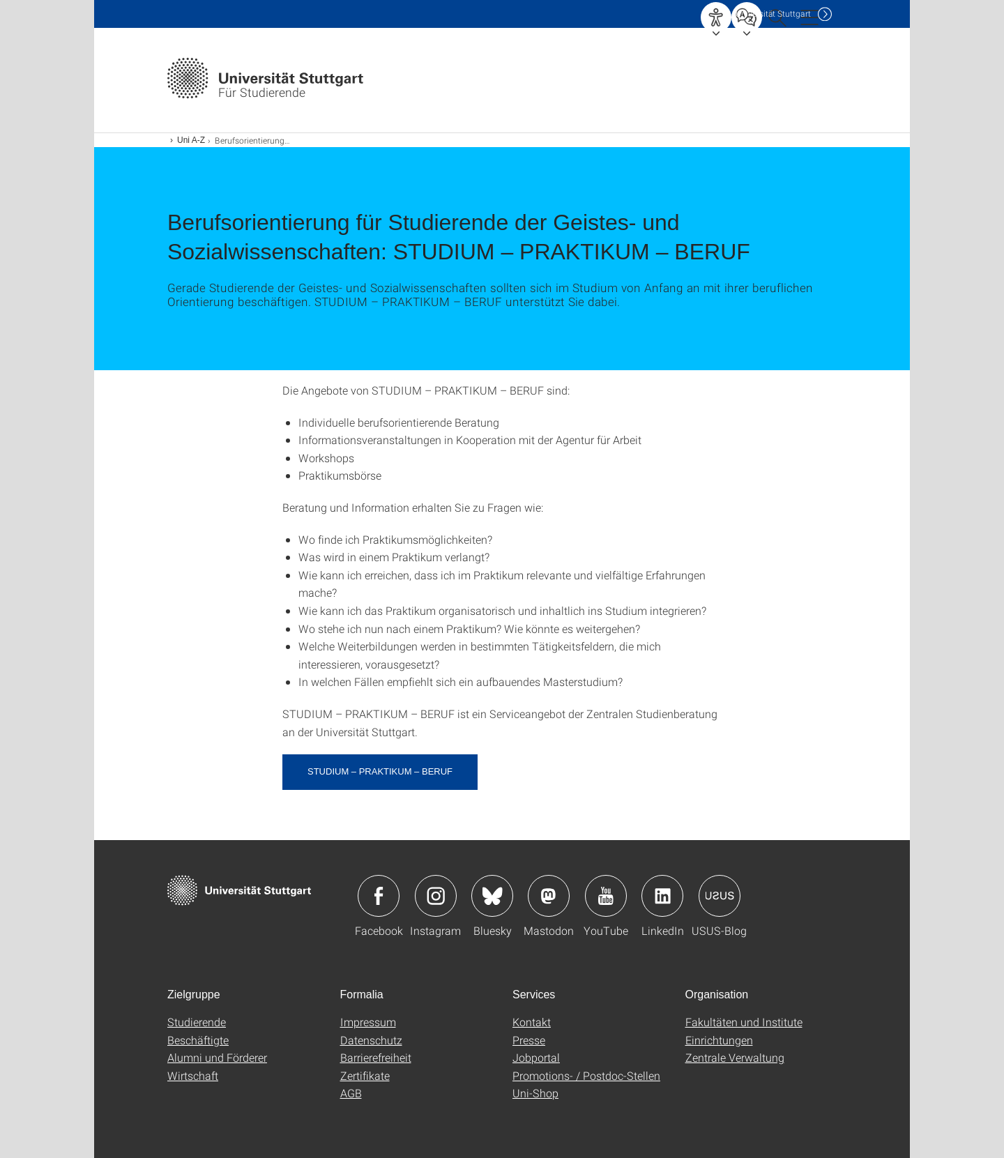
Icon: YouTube (606, 896)
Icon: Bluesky (492, 896)
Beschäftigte (198, 1040)
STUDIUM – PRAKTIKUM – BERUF (379, 771)
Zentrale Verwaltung (734, 1057)
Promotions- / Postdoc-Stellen (586, 1075)
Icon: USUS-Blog (719, 896)
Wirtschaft (192, 1075)
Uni (773, 13)
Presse (528, 1040)
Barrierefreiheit (375, 1057)
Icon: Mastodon (549, 896)
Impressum (368, 1021)
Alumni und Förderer (217, 1057)
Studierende (196, 1021)
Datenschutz (371, 1040)
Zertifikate (365, 1075)
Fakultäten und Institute (744, 1021)
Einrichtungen (719, 1040)
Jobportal (536, 1057)
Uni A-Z (191, 140)
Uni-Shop (535, 1092)
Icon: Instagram (436, 896)
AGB (351, 1092)
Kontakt (531, 1021)
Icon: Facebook (379, 896)
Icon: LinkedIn (662, 896)
